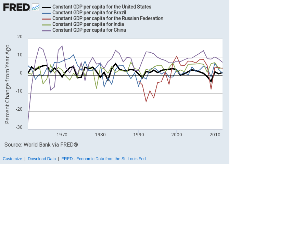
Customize (12, 158)
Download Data (42, 158)
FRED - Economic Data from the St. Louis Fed (104, 158)
